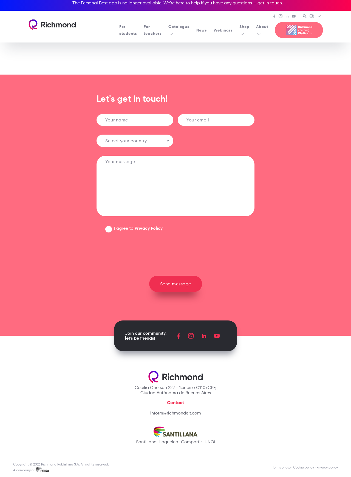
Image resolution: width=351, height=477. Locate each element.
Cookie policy (303, 467)
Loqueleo (168, 441)
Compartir (191, 441)
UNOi (210, 441)
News (201, 30)
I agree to (138, 228)
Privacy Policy (149, 228)
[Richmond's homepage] (52, 24)
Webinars (223, 30)
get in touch (269, 2)
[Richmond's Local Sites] (315, 17)
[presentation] (175, 252)
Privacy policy (327, 467)
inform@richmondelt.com (175, 413)
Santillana (146, 441)
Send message (175, 283)
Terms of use (281, 467)
